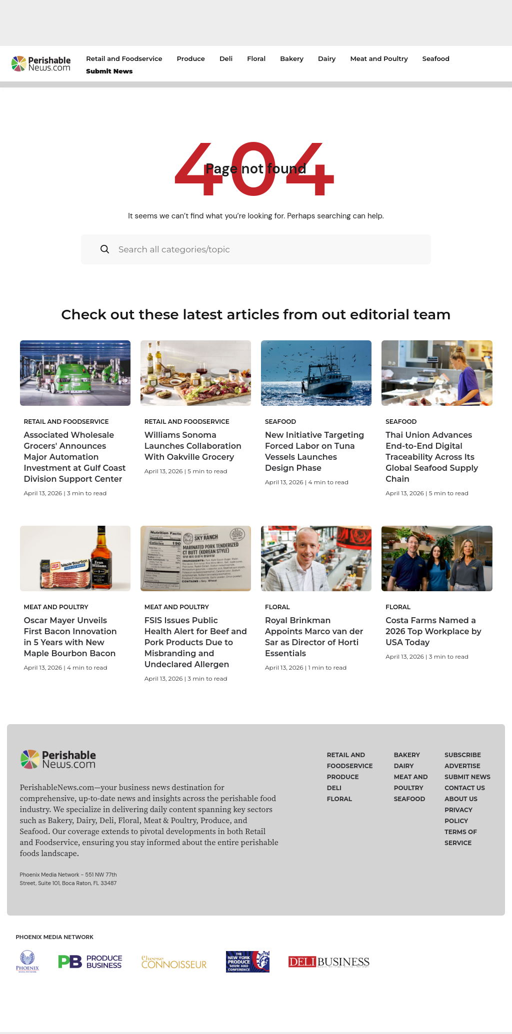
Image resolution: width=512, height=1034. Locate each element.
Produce (191, 58)
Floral (256, 58)
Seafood (436, 58)
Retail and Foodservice (124, 58)
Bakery (292, 58)
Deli (226, 58)
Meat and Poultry (379, 58)
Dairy (327, 58)
